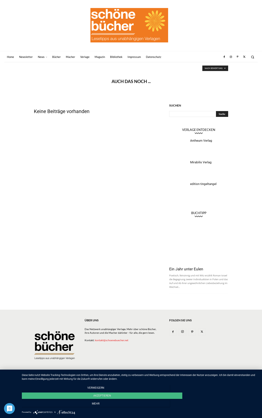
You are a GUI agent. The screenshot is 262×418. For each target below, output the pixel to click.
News (120, 377)
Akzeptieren (140, 405)
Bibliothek (186, 377)
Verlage (145, 377)
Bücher (131, 377)
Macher (157, 377)
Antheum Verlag (201, 140)
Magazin (171, 377)
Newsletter (107, 377)
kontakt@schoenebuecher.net (111, 340)
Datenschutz (220, 377)
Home (93, 377)
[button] (252, 57)
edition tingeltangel (203, 184)
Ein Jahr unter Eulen (186, 269)
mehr (223, 405)
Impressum (202, 377)
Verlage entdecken (198, 129)
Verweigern (57, 405)
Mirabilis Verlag (201, 162)
